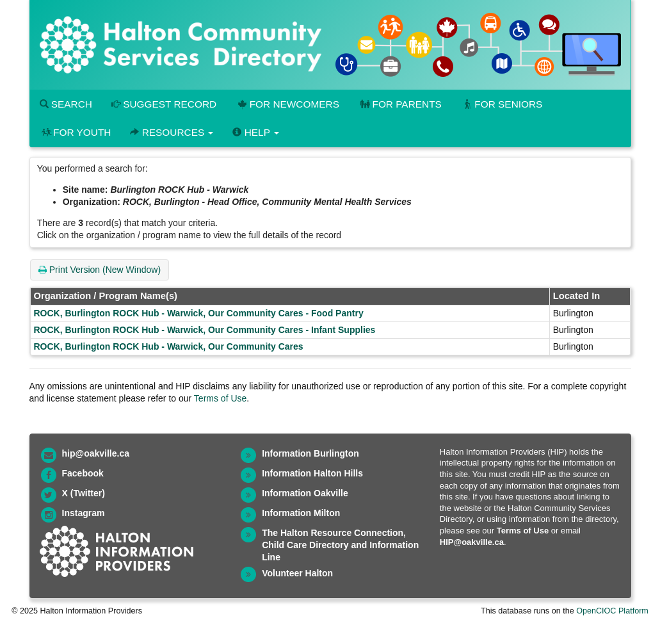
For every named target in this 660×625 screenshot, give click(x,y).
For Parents (400, 104)
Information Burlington (310, 453)
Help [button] (255, 132)
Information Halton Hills (312, 473)
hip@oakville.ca (95, 453)
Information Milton (301, 513)
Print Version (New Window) (99, 269)
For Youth (75, 132)
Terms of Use (220, 398)
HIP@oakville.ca (472, 542)
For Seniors (502, 104)
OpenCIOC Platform (612, 610)
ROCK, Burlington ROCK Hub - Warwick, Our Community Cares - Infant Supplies (205, 330)
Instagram (83, 513)
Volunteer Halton (297, 573)
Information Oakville (305, 493)
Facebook (83, 473)
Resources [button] (171, 132)
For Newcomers (287, 104)
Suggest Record (163, 104)
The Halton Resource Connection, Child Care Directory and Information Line (340, 545)
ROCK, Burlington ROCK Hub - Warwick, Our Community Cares (168, 346)
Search (66, 104)
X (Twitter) (83, 493)
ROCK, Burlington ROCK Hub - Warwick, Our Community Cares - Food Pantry (199, 313)
